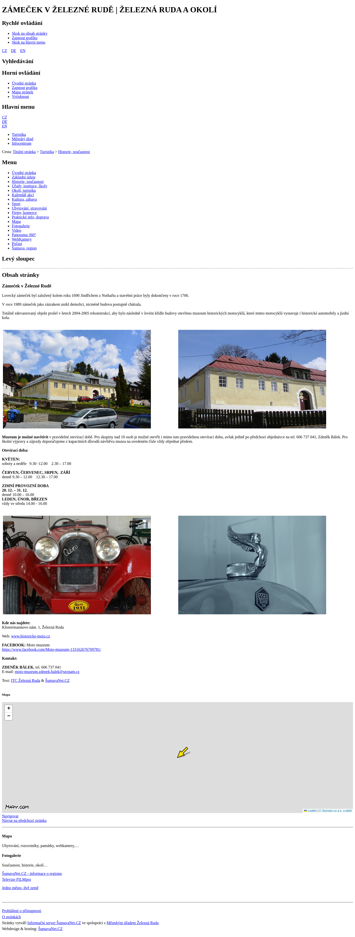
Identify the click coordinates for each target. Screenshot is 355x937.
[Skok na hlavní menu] (28, 42)
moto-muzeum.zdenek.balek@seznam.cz (47, 672)
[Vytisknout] (20, 96)
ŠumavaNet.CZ (57, 680)
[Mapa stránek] (22, 92)
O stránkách (11, 917)
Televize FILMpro (16, 879)
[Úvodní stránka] (24, 83)
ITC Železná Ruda (25, 680)
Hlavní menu (18, 107)
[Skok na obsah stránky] (29, 33)
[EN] (4, 126)
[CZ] (4, 117)
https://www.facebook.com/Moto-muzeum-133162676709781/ (51, 649)
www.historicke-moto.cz (30, 636)
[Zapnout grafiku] (24, 38)
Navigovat (10, 816)
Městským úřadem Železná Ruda (132, 923)
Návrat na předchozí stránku (24, 820)
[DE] (4, 122)
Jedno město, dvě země (20, 888)
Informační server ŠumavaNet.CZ (54, 923)
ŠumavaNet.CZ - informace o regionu (32, 873)
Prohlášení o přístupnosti (21, 911)
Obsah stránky (20, 275)
